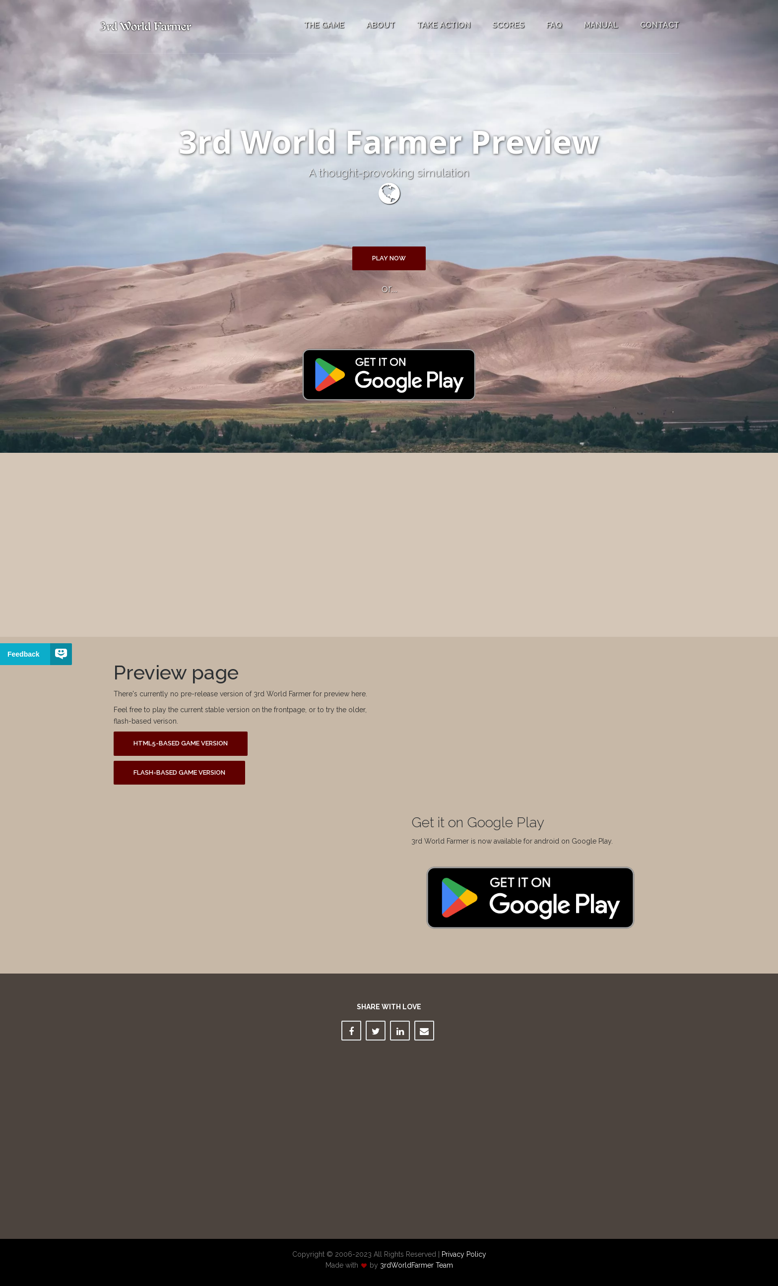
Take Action (443, 25)
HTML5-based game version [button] (180, 743)
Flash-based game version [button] (179, 772)
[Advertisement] (389, 537)
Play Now (389, 258)
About (380, 25)
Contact (659, 25)
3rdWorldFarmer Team (416, 1265)
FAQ (554, 25)
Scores (508, 25)
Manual (601, 25)
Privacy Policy (464, 1254)
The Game (324, 25)
